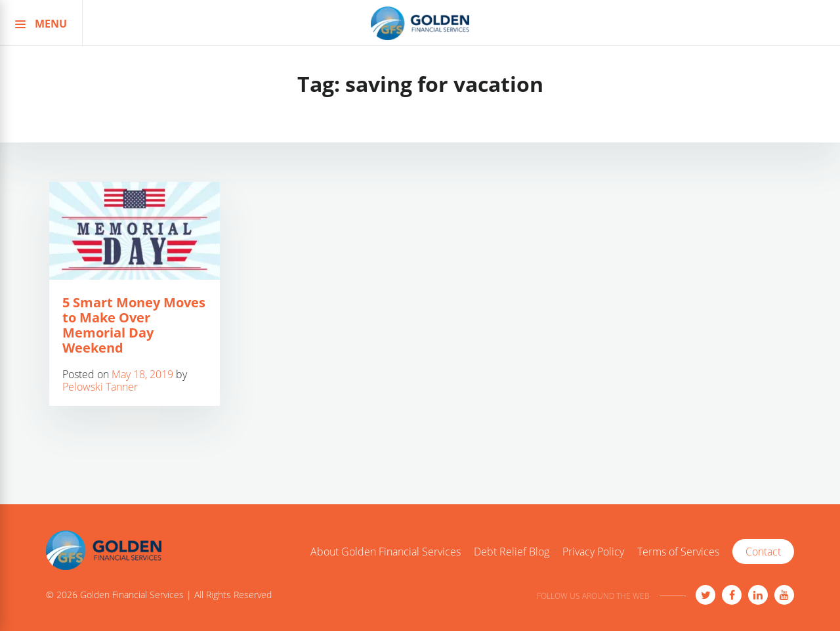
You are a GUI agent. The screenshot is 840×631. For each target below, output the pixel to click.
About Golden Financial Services (385, 552)
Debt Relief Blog (511, 552)
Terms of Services (678, 552)
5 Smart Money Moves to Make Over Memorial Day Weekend (133, 325)
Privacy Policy (593, 552)
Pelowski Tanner (100, 387)
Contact (763, 551)
